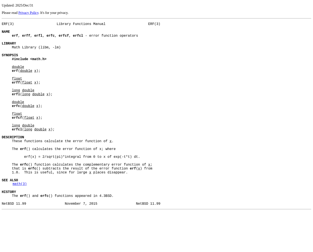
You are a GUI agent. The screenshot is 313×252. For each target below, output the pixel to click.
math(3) (20, 220)
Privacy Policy (28, 13)
